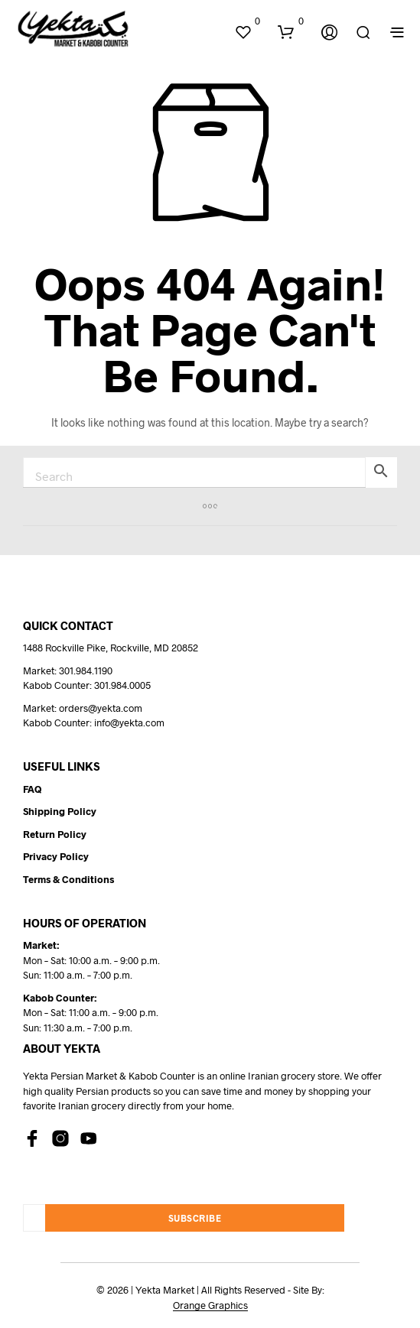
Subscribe (195, 1218)
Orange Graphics (210, 1305)
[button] (247, 21)
